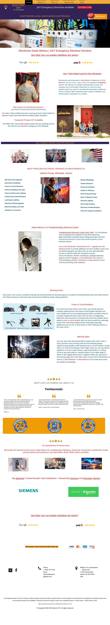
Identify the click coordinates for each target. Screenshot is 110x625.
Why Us (54, 2)
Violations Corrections (13, 210)
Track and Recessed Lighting (15, 193)
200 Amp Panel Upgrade (13, 180)
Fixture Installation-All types (15, 190)
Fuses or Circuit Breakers (82, 304)
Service (40, 107)
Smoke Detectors (87, 183)
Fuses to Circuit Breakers (14, 186)
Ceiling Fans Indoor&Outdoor (15, 196)
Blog (82, 2)
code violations (79, 262)
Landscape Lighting (12, 200)
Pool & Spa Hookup (88, 204)
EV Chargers (73, 258)
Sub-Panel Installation (13, 183)
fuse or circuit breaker (72, 320)
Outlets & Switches (87, 190)
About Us (41, 2)
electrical (5, 115)
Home (28, 2)
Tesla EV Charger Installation (91, 211)
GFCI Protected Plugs (88, 194)
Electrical (33, 107)
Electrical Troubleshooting (90, 207)
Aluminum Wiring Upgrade (14, 203)
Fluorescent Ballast (88, 187)
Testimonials (69, 2)
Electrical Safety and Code (14, 207)
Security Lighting (87, 200)
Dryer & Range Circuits (89, 197)
